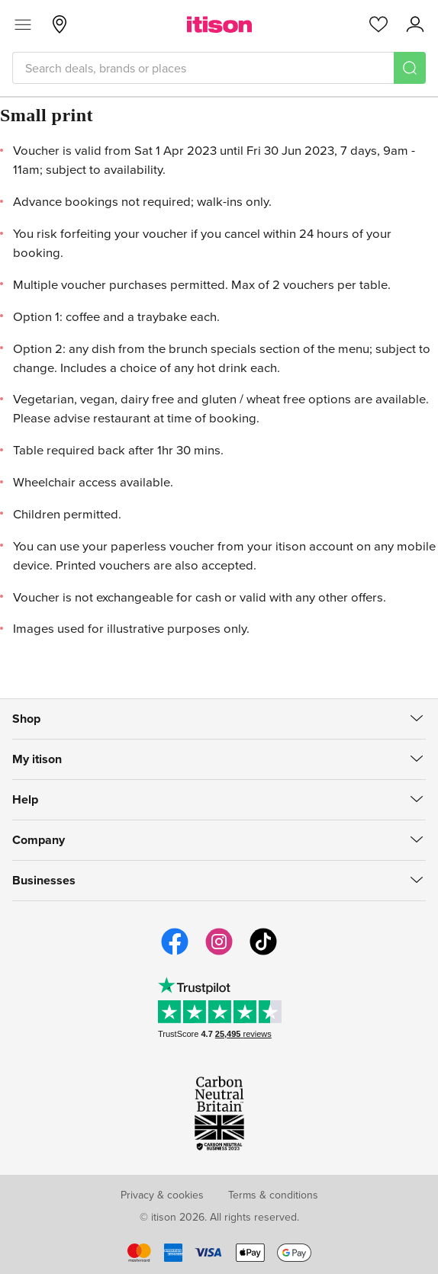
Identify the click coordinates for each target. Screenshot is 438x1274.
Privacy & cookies (162, 1194)
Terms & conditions (273, 1194)
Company (38, 840)
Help (25, 799)
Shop (26, 718)
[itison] (219, 24)
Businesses (44, 880)
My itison (37, 759)
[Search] (410, 68)
